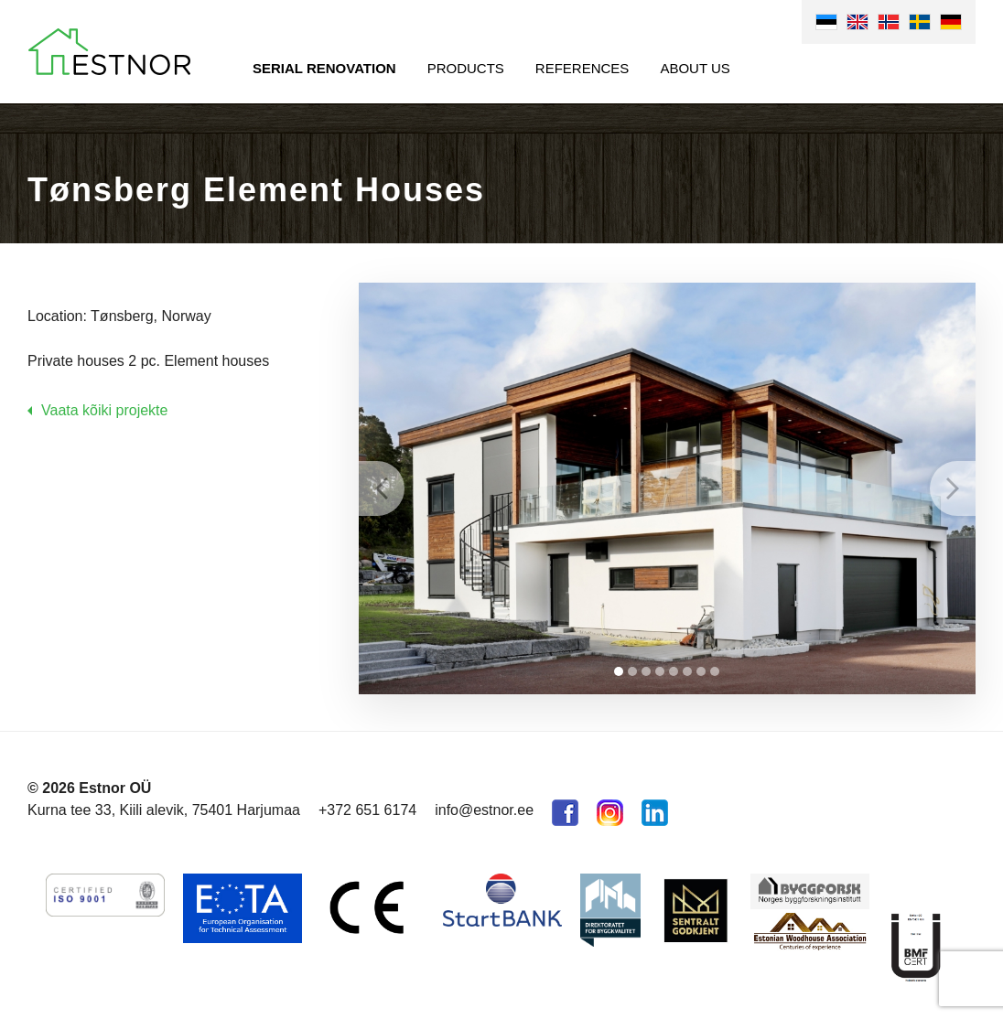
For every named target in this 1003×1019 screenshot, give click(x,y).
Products (465, 68)
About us (694, 68)
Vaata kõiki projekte (104, 410)
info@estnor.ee (484, 810)
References (582, 68)
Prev (381, 488)
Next (953, 488)
